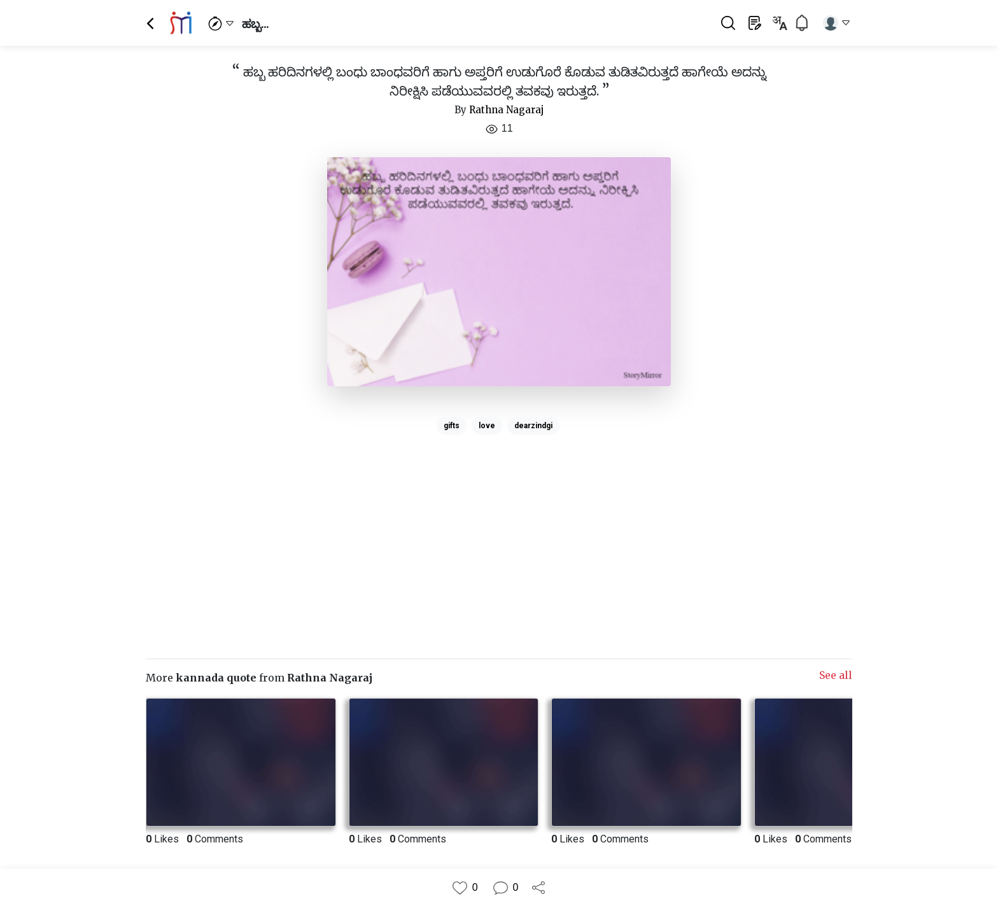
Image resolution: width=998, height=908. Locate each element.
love (487, 425)
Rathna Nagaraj (506, 110)
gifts (451, 425)
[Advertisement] (499, 529)
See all (835, 675)
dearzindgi (533, 425)
